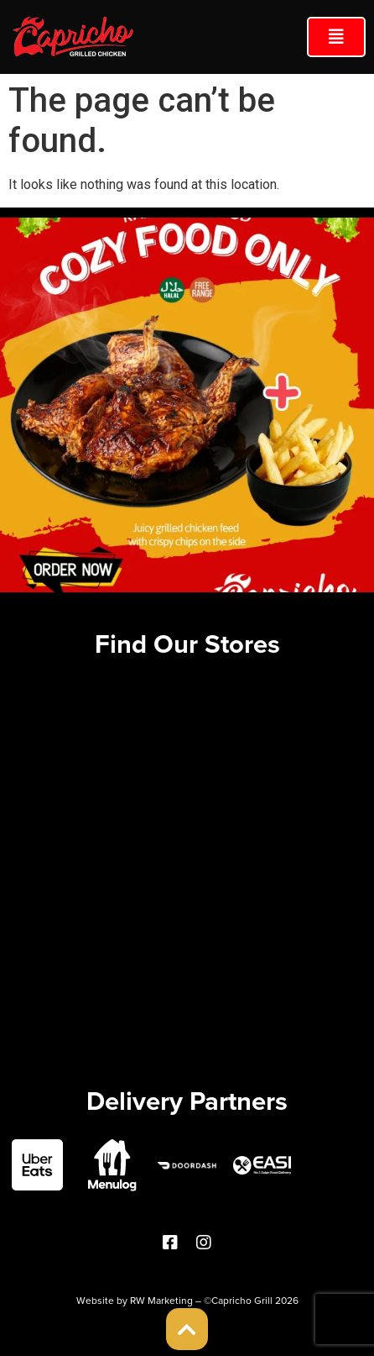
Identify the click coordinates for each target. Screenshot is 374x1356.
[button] (336, 37)
